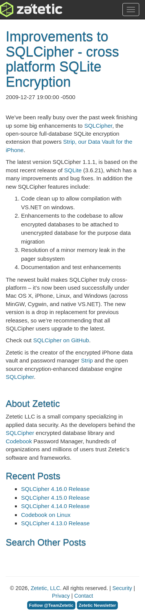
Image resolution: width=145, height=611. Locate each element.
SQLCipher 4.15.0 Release (55, 497)
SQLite (73, 170)
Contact (83, 596)
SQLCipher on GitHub (61, 340)
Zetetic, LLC (45, 588)
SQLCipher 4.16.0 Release (55, 489)
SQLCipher (98, 125)
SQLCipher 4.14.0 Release (55, 506)
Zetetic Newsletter (97, 605)
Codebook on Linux (45, 515)
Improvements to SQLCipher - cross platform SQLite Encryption (62, 59)
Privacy (61, 596)
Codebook (19, 441)
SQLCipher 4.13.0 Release (55, 523)
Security (122, 588)
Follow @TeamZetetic (51, 605)
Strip (87, 360)
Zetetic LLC (23, 9)
